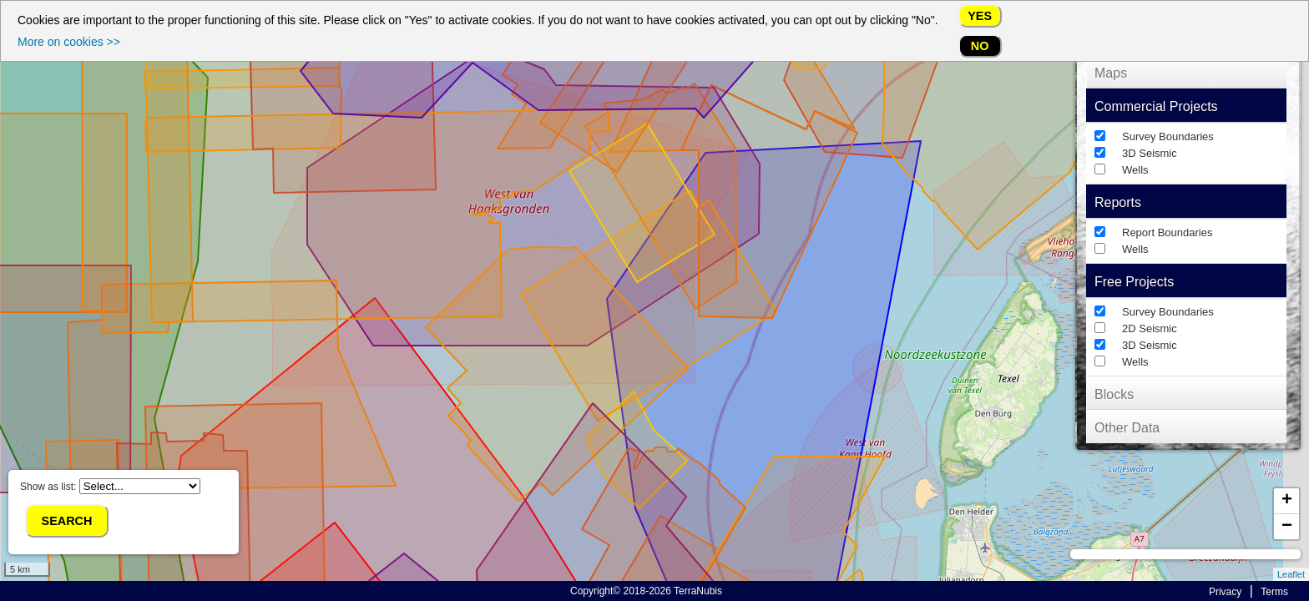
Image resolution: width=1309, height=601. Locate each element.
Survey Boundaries (1168, 136)
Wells (1135, 170)
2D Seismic (1149, 328)
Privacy (1225, 592)
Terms (1274, 592)
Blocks (1114, 394)
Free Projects (1134, 282)
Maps (1110, 73)
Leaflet (1291, 574)
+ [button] (1286, 500)
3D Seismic (1149, 153)
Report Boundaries (1167, 232)
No (980, 46)
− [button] (1286, 526)
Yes (980, 16)
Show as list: (110, 486)
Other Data (1127, 428)
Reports (1117, 202)
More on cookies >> (69, 41)
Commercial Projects (1156, 106)
